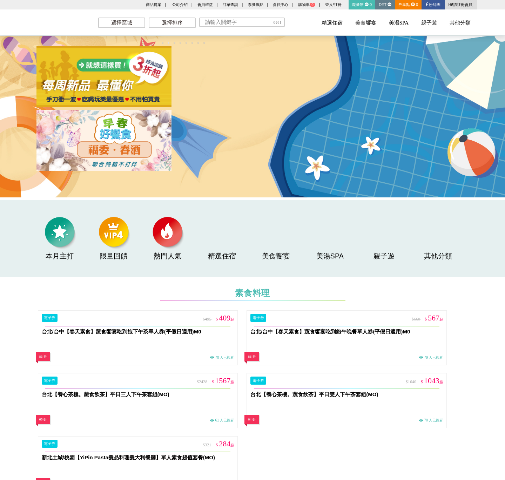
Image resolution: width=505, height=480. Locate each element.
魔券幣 (362, 4)
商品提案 (153, 4)
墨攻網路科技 (59, 21)
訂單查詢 (230, 4)
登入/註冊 (333, 4)
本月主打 (59, 238)
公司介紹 (180, 4)
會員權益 (205, 4)
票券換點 (255, 4)
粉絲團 (433, 4)
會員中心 (280, 4)
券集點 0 (408, 4)
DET (385, 4)
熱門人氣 (167, 238)
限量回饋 (113, 238)
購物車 (306, 4)
